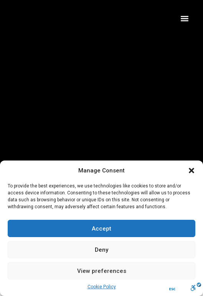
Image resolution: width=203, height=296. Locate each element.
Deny (101, 249)
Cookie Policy (101, 286)
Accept (101, 228)
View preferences (101, 271)
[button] (191, 170)
